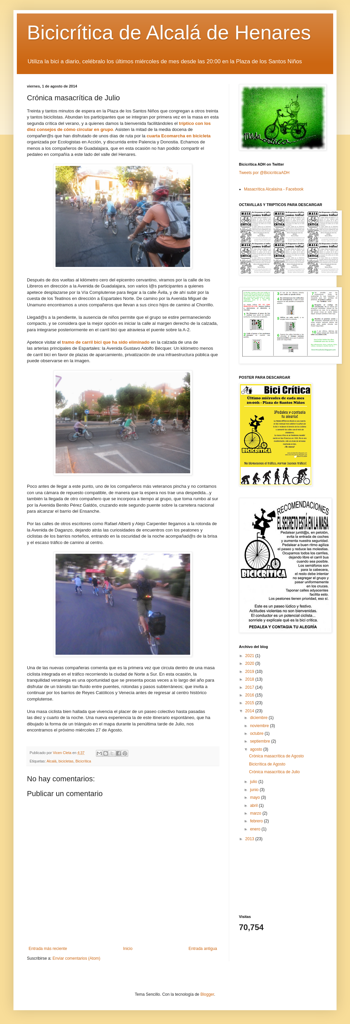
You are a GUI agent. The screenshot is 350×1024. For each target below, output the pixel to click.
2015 (250, 703)
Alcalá (51, 761)
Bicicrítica (83, 761)
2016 (250, 695)
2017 (250, 687)
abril (254, 805)
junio (255, 789)
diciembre (259, 717)
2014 (250, 711)
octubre (257, 733)
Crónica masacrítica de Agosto (276, 756)
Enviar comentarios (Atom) (76, 958)
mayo (255, 797)
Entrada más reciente (48, 948)
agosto (256, 749)
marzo (256, 813)
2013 (250, 839)
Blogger (207, 994)
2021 (250, 655)
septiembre (260, 741)
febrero (257, 821)
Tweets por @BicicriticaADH (264, 172)
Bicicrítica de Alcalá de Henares (169, 32)
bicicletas (66, 761)
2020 (250, 663)
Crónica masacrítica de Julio (274, 772)
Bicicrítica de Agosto (267, 764)
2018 (250, 679)
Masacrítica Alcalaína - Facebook (274, 189)
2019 (250, 671)
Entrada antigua (202, 948)
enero (255, 829)
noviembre (260, 725)
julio (254, 781)
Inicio (128, 948)
